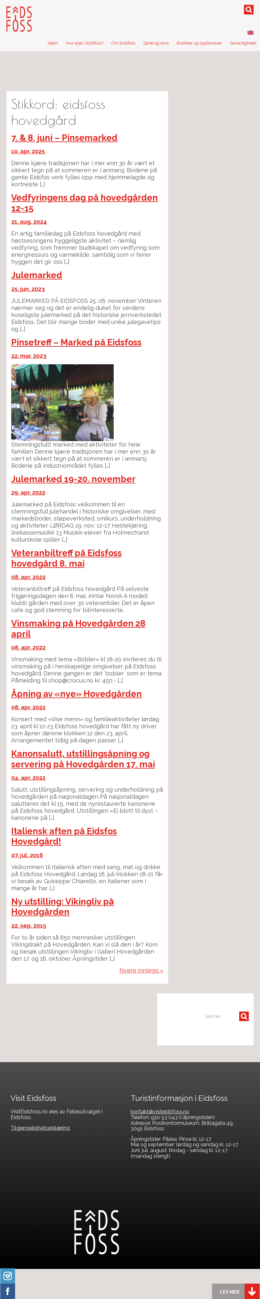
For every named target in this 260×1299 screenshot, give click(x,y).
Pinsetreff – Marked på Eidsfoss (76, 342)
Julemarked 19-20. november (73, 479)
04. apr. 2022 (28, 777)
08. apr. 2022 (28, 577)
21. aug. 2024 (29, 221)
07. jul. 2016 (27, 855)
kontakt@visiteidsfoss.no (160, 1112)
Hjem (53, 43)
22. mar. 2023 (28, 355)
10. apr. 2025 (28, 151)
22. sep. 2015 (28, 925)
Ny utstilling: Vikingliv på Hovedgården (62, 907)
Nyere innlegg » (141, 970)
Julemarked (36, 275)
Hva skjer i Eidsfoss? (84, 43)
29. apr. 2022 (28, 492)
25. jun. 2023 (28, 289)
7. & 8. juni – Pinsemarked (64, 138)
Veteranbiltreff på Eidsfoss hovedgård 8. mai (66, 558)
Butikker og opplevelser (199, 43)
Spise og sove (156, 43)
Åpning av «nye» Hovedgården (76, 694)
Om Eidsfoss (123, 43)
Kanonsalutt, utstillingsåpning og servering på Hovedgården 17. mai (83, 759)
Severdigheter (243, 43)
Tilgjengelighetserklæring (40, 1128)
